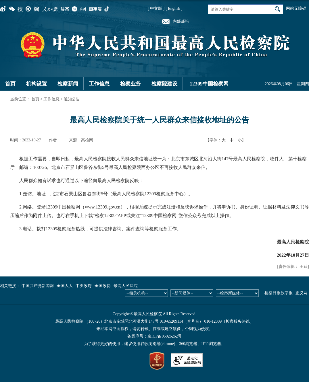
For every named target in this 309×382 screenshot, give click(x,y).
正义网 (301, 293)
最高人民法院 (126, 286)
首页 (10, 84)
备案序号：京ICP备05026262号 (154, 336)
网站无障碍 (296, 8)
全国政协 (103, 286)
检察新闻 (67, 84)
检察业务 (130, 84)
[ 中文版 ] (156, 8)
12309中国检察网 (209, 84)
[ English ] (174, 8)
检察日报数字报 (278, 293)
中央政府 (84, 286)
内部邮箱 (181, 21)
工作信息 (99, 84)
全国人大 (65, 286)
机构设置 (36, 84)
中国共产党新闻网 (38, 286)
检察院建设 (164, 84)
